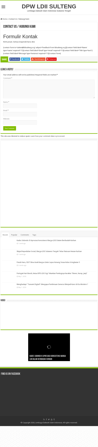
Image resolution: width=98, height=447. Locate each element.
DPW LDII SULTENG (49, 6)
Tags (34, 256)
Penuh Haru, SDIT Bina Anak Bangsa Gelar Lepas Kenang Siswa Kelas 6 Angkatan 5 (48, 283)
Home (4, 19)
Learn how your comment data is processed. (48, 136)
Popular (14, 256)
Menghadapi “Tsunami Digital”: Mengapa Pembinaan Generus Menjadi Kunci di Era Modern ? (52, 305)
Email (6, 110)
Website (6, 119)
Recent (5, 256)
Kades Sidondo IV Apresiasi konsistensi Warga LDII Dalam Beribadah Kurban (46, 261)
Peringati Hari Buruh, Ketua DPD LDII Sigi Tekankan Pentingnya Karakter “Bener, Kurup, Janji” (52, 294)
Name (6, 102)
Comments (25, 256)
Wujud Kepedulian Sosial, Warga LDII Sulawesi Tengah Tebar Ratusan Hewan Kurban (49, 272)
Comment (7, 78)
